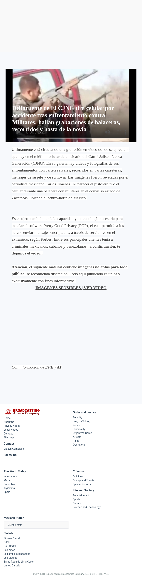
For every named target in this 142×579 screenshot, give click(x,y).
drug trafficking (81, 421)
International (11, 476)
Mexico (8, 480)
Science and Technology (87, 507)
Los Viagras (10, 557)
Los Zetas (9, 550)
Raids (76, 440)
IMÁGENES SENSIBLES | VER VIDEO (71, 287)
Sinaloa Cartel (12, 538)
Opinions (78, 476)
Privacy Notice (12, 425)
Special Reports (82, 484)
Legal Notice (11, 429)
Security (77, 417)
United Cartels (12, 565)
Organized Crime (82, 433)
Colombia (9, 484)
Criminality (79, 429)
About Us (9, 421)
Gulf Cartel (10, 546)
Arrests (77, 436)
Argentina (9, 488)
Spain (7, 491)
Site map (9, 437)
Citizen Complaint (14, 448)
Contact (8, 433)
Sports (76, 499)
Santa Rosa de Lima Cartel (19, 561)
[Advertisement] (71, 26)
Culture (77, 503)
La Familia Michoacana (17, 553)
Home (7, 418)
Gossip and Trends (83, 480)
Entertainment (81, 495)
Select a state (14, 525)
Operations (79, 444)
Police (76, 425)
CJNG (7, 542)
